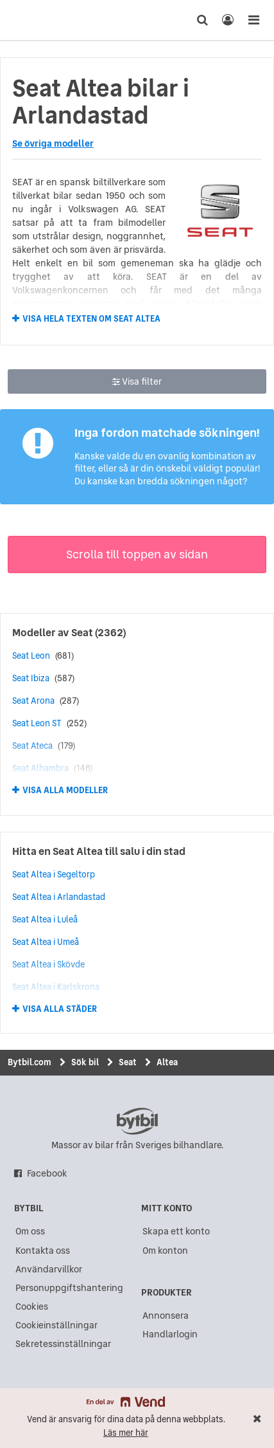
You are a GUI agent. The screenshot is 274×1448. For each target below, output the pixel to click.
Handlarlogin (170, 1334)
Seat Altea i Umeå (45, 941)
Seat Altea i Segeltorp (53, 874)
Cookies (31, 1306)
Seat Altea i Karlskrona (55, 986)
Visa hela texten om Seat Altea (91, 318)
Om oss (30, 1231)
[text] (34, 19)
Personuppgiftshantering (69, 1287)
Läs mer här (125, 1433)
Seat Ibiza (30, 678)
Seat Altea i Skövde (48, 964)
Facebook (47, 1173)
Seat (82, 632)
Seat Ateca (32, 745)
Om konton (165, 1250)
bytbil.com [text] (137, 1121)
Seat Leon (31, 655)
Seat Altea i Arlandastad (58, 896)
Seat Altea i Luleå (45, 919)
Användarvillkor (48, 1269)
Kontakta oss (42, 1250)
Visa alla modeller (65, 790)
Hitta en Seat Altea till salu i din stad (98, 851)
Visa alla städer (59, 1009)
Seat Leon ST (37, 723)
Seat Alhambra (40, 768)
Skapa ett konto (176, 1231)
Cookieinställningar (56, 1325)
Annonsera (165, 1315)
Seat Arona (33, 700)
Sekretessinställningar (63, 1343)
